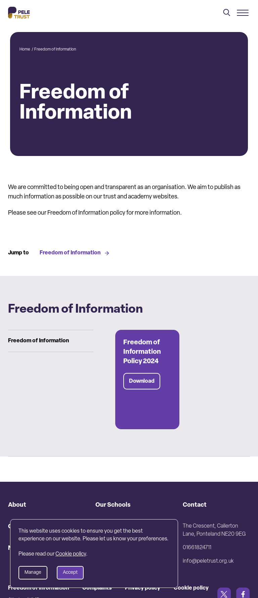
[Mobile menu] (242, 13)
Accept (70, 572)
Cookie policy (191, 588)
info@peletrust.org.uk (208, 561)
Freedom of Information (74, 253)
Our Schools (113, 505)
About (17, 505)
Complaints (97, 588)
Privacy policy (142, 588)
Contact (195, 505)
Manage (33, 572)
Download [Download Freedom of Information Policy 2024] (142, 381)
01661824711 (197, 547)
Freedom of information (38, 588)
